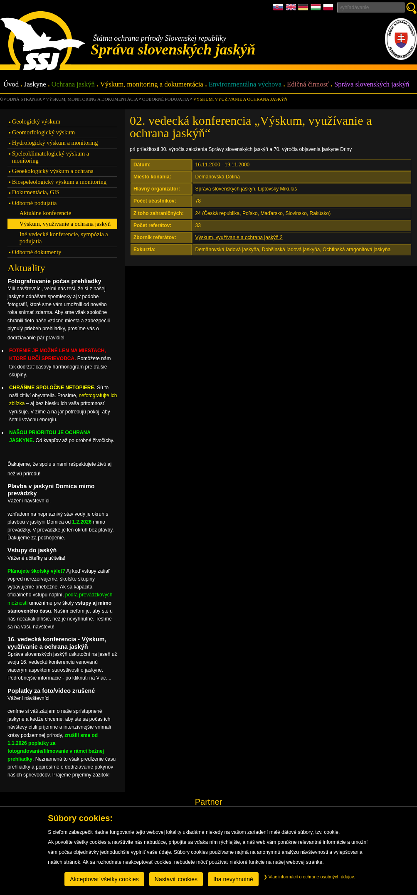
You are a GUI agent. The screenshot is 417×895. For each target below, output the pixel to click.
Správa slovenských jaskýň (371, 84)
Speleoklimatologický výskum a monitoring (50, 157)
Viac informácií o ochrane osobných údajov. (309, 876)
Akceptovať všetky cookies (104, 879)
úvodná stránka (21, 98)
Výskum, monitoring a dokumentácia (151, 84)
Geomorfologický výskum (43, 132)
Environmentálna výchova (245, 84)
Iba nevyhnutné (233, 879)
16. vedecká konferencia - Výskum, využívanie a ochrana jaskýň (56, 643)
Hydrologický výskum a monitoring (55, 142)
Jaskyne (35, 84)
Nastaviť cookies (176, 879)
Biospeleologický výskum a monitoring (59, 181)
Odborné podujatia (165, 98)
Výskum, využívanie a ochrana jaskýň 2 (239, 237)
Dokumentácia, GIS (35, 192)
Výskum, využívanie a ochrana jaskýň (240, 98)
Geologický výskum (36, 121)
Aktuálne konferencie (45, 213)
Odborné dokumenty (37, 252)
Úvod (11, 84)
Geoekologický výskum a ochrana (53, 171)
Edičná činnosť (308, 84)
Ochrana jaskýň (73, 84)
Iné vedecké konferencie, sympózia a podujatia (64, 238)
